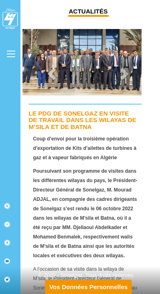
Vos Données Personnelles (88, 286)
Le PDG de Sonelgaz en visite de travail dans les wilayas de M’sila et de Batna (82, 120)
